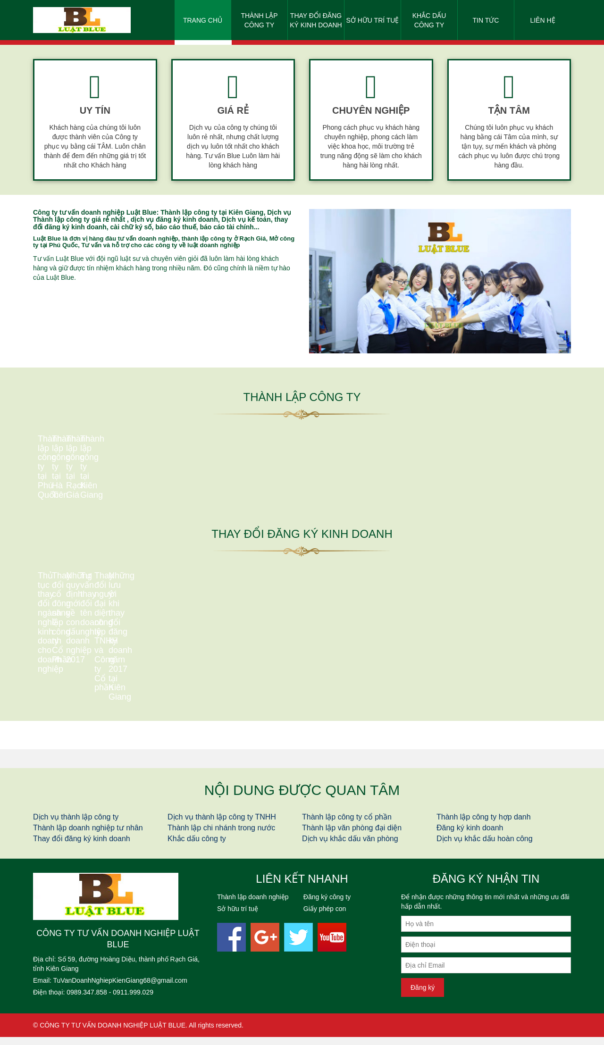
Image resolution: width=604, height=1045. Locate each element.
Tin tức (486, 20)
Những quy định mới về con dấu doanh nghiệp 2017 (371, 674)
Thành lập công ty (259, 20)
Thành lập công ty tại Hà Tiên (233, 512)
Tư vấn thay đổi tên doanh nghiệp (509, 700)
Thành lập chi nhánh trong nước (221, 836)
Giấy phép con (324, 916)
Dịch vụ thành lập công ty (75, 825)
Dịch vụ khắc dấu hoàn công (484, 847)
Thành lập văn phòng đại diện (352, 836)
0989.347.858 (87, 1000)
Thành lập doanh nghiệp (252, 905)
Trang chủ (202, 20)
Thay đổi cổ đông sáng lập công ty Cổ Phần (233, 689)
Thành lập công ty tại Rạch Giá (370, 527)
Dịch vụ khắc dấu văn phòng (350, 847)
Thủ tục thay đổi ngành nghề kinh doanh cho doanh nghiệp (95, 695)
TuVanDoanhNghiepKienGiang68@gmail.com (120, 988)
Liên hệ (542, 20)
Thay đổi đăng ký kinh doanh (316, 20)
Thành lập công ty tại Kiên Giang (509, 516)
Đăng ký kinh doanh (469, 836)
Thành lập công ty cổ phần (347, 825)
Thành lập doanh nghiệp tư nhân (88, 836)
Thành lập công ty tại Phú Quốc (95, 511)
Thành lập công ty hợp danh (483, 825)
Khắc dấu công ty (429, 20)
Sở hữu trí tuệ (372, 20)
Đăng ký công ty (327, 905)
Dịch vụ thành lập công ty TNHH (222, 825)
